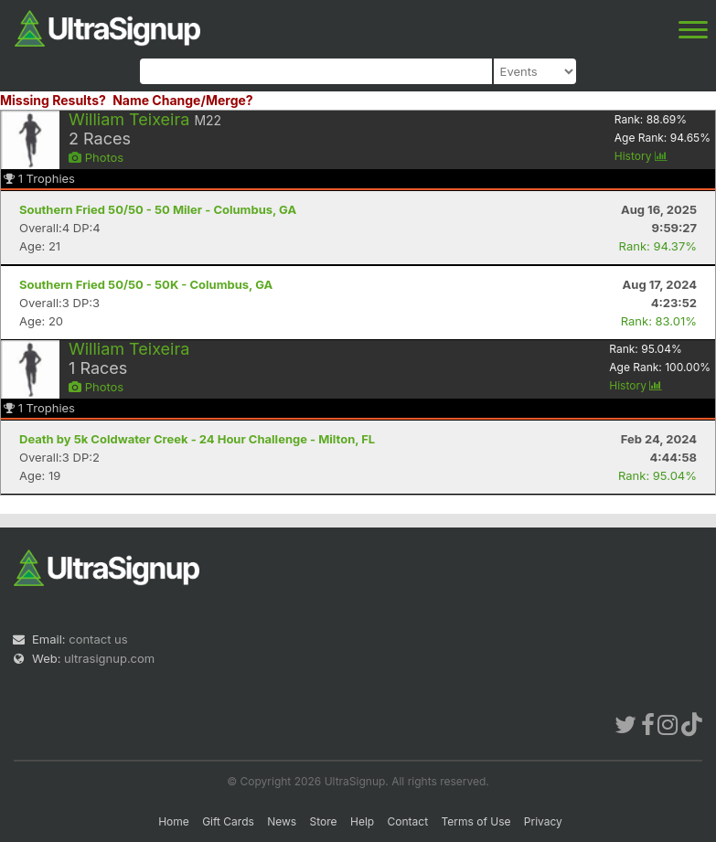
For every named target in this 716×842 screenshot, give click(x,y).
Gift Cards (228, 821)
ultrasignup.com (109, 658)
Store (323, 821)
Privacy (543, 821)
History (641, 156)
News (281, 821)
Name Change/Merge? (182, 100)
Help (362, 821)
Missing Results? (53, 100)
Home (173, 821)
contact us (98, 639)
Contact (408, 821)
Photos (96, 157)
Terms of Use (475, 821)
